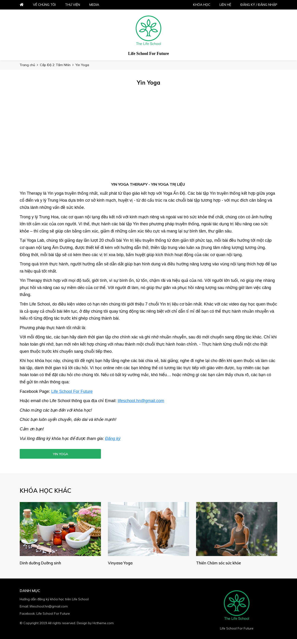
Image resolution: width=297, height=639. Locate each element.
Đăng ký (112, 438)
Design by (95, 623)
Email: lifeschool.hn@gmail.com (44, 606)
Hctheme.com (103, 623)
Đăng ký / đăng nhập (258, 5)
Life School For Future (72, 391)
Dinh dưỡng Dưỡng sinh (42, 562)
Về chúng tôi (44, 5)
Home (22, 5)
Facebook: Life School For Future (45, 613)
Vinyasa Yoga (120, 562)
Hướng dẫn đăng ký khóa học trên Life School (54, 599)
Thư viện (72, 5)
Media (94, 5)
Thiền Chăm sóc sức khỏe (220, 562)
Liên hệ (225, 5)
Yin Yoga (60, 454)
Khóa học (201, 5)
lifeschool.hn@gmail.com (141, 400)
